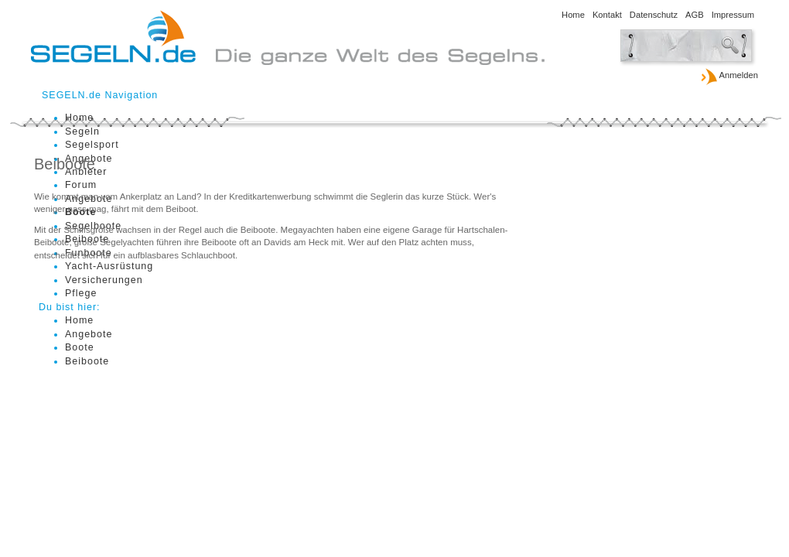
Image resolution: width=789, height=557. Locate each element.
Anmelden (729, 76)
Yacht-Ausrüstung (109, 266)
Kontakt (607, 14)
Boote (79, 347)
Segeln (82, 131)
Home (573, 14)
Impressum (733, 14)
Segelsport (92, 144)
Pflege (81, 293)
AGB (694, 14)
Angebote (88, 334)
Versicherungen (104, 280)
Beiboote (87, 361)
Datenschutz (654, 14)
